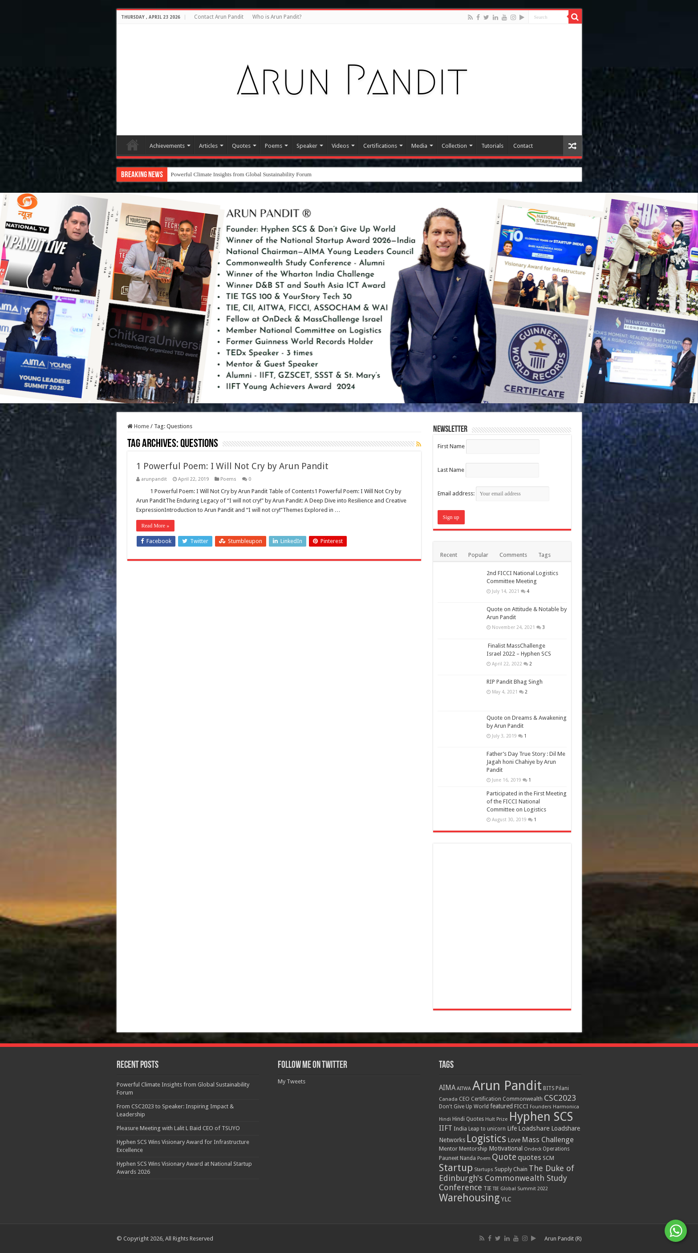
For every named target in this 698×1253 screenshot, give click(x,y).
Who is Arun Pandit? (276, 17)
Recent (448, 554)
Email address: (493, 493)
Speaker (306, 145)
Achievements (167, 145)
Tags (544, 554)
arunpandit (154, 479)
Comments (513, 554)
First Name (451, 446)
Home (132, 144)
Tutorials (492, 145)
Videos (340, 145)
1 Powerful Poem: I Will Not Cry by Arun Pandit (232, 466)
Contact (523, 145)
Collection (454, 145)
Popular (478, 554)
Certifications (380, 145)
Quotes (241, 145)
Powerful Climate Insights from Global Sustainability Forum (241, 174)
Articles (208, 145)
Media (419, 145)
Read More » (156, 526)
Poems (273, 145)
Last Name (451, 469)
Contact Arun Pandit (218, 17)
